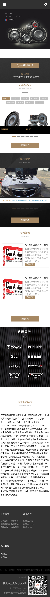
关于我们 (4, 521)
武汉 (32, 77)
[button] (16, 52)
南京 (37, 77)
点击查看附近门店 (25, 65)
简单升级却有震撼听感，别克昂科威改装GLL (30, 201)
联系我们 (15, 521)
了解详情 (30, 264)
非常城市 (5, 514)
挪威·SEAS (27, 527)
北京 (27, 77)
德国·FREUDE (29, 524)
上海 (13, 77)
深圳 (18, 77)
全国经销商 (5, 524)
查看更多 (25, 145)
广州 (23, 77)
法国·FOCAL (28, 521)
